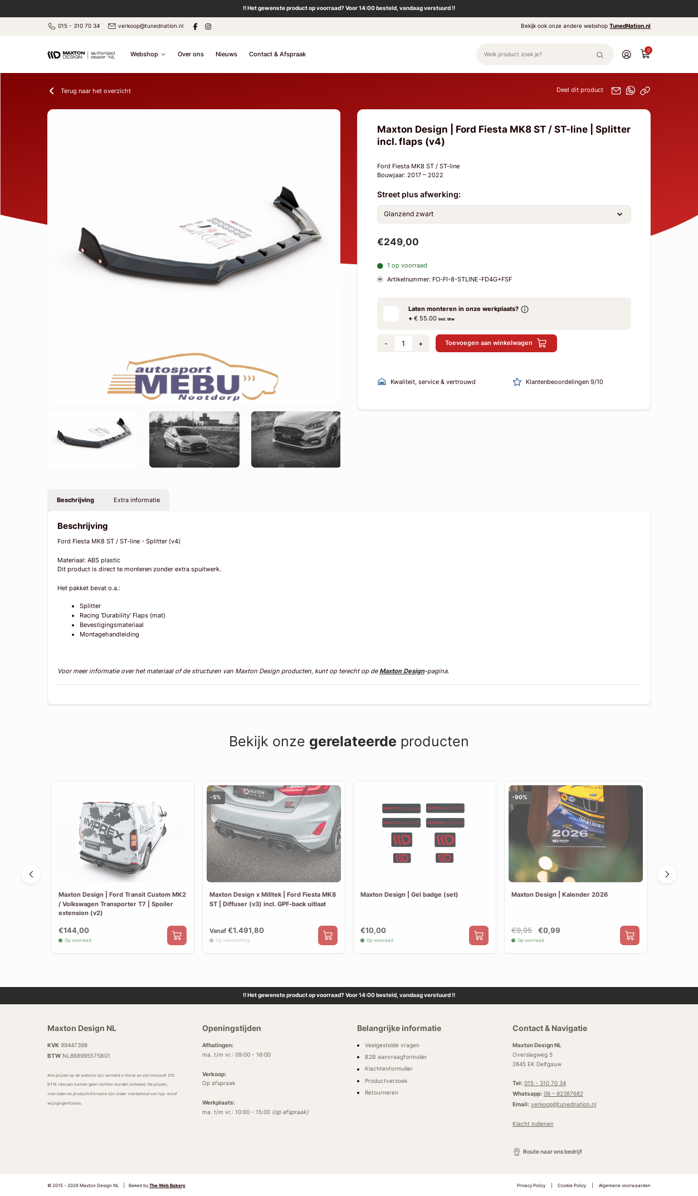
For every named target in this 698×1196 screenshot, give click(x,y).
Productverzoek (386, 1081)
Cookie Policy (572, 1185)
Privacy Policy (531, 1185)
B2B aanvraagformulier (396, 1057)
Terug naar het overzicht (89, 90)
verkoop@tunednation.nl (145, 26)
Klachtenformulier (389, 1069)
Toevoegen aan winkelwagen (496, 343)
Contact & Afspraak (277, 54)
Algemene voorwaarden (625, 1185)
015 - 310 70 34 (73, 26)
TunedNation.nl (630, 26)
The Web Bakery (167, 1185)
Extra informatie (137, 500)
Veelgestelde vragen (392, 1045)
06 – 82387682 (563, 1093)
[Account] (626, 54)
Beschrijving (75, 500)
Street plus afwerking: (419, 194)
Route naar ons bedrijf (547, 1152)
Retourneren (381, 1092)
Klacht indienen (533, 1123)
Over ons (191, 54)
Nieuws (226, 54)
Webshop (148, 54)
